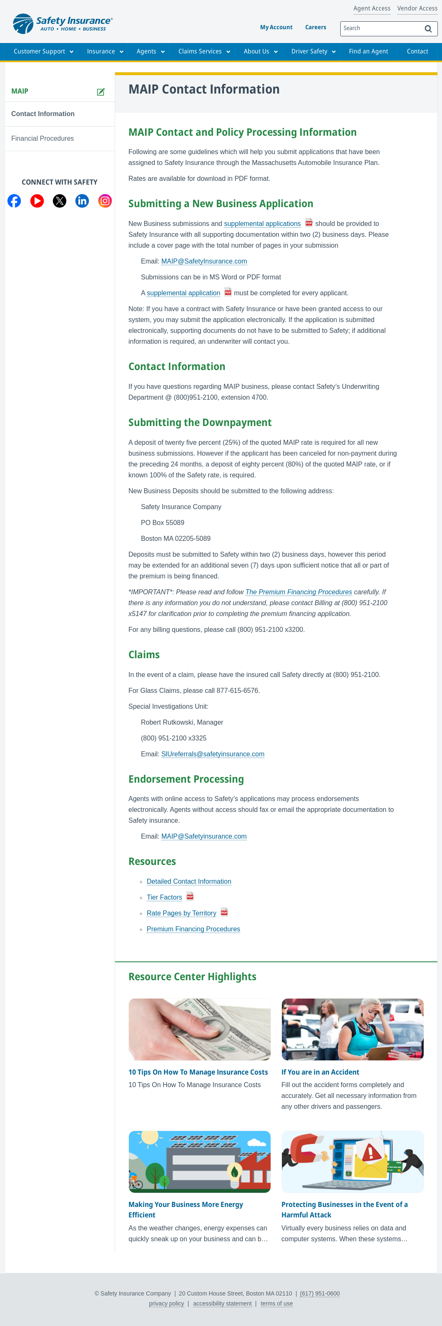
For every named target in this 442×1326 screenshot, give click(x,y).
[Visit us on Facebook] (14, 203)
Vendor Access (417, 8)
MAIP (19, 91)
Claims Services (200, 51)
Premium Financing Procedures (193, 929)
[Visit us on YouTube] (37, 203)
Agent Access (372, 8)
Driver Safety (309, 51)
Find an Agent (368, 51)
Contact (417, 51)
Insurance (101, 51)
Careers (315, 28)
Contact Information (43, 113)
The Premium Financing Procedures (298, 592)
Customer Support (39, 51)
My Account (276, 28)
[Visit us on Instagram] (105, 203)
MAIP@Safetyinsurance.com (204, 836)
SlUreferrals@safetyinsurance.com (212, 754)
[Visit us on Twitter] (59, 203)
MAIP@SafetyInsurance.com (204, 261)
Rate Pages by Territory (181, 913)
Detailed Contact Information (189, 881)
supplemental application (183, 293)
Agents (146, 51)
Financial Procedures (42, 138)
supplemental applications (262, 223)
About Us (256, 51)
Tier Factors (164, 897)
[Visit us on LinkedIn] (82, 203)
